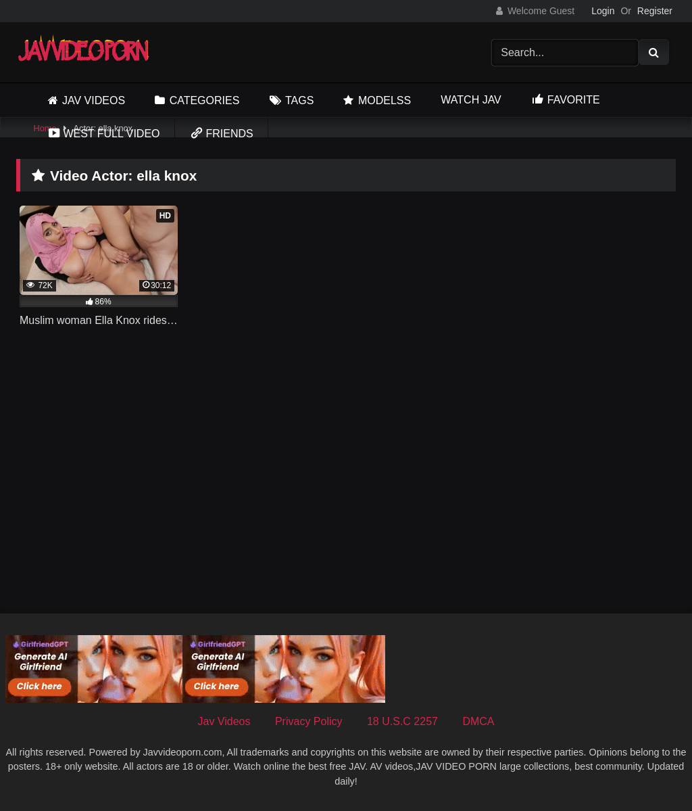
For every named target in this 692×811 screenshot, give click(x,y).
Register (654, 10)
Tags (299, 100)
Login (602, 10)
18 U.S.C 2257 (402, 721)
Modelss (384, 100)
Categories (205, 100)
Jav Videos (93, 100)
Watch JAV (471, 100)
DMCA (478, 721)
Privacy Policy (309, 721)
